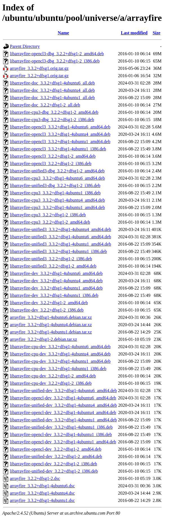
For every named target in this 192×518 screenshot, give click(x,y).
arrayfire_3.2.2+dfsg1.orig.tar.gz (39, 75)
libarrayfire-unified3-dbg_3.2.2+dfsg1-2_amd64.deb (57, 170)
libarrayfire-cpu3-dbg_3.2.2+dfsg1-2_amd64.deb (54, 112)
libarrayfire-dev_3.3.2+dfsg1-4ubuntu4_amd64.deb (56, 280)
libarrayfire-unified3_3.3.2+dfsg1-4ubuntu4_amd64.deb (60, 229)
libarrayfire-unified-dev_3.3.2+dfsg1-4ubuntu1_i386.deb (61, 427)
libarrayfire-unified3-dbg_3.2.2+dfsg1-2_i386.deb (55, 185)
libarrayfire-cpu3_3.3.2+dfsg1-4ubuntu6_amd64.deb (57, 178)
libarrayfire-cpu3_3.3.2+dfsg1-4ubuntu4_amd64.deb (57, 200)
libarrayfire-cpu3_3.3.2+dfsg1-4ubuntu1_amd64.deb (57, 207)
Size (156, 32)
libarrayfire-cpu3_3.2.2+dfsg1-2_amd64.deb (50, 222)
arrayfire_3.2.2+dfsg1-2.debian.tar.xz (43, 339)
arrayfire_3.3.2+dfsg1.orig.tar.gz (39, 68)
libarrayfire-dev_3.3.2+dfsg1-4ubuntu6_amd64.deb (56, 273)
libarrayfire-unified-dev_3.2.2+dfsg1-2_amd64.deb (56, 456)
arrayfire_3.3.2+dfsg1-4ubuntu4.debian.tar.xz (51, 324)
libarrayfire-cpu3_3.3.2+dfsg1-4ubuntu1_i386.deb (55, 192)
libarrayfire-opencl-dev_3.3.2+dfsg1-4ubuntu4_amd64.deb (63, 412)
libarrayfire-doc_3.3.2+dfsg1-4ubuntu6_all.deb (52, 83)
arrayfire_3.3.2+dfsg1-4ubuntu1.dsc (42, 500)
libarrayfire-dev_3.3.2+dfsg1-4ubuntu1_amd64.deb (56, 288)
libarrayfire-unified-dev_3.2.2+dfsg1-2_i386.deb (54, 471)
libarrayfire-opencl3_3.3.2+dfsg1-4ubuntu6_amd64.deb (60, 127)
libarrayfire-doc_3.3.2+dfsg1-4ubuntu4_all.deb (52, 90)
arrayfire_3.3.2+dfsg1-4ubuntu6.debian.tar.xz (51, 317)
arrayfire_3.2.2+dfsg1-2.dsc (35, 478)
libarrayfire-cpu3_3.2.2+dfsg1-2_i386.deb (48, 214)
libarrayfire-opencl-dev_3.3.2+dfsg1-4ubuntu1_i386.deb (61, 434)
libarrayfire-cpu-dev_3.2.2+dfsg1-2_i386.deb (50, 383)
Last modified (134, 32)
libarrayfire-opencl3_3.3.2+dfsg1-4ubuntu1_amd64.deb (60, 141)
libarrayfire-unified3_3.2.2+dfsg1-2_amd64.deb (53, 266)
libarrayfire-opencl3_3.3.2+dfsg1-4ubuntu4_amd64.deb (60, 134)
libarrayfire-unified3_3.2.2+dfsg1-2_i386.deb (51, 258)
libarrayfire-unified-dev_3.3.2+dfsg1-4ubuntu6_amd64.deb (63, 390)
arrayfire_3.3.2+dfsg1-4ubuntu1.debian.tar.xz (51, 332)
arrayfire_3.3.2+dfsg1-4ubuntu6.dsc (42, 485)
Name (63, 32)
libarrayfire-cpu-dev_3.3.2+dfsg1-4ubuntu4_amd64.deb (60, 354)
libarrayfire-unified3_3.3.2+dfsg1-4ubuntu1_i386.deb (58, 251)
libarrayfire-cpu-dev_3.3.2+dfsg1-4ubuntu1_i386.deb (58, 368)
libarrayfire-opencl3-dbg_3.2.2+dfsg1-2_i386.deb (55, 61)
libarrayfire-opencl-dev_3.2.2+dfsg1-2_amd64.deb (55, 449)
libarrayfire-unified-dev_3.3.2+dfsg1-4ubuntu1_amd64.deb (63, 419)
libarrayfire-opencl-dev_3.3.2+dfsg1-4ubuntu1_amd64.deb (63, 441)
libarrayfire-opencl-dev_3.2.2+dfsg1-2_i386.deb (53, 463)
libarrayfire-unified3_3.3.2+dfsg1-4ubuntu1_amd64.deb (60, 244)
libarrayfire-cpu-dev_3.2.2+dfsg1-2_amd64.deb (53, 376)
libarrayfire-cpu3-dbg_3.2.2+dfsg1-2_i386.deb (52, 119)
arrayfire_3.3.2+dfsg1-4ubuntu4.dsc (42, 493)
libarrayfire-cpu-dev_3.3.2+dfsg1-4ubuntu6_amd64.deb (60, 346)
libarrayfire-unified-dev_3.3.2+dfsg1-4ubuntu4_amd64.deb (63, 405)
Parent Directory (25, 46)
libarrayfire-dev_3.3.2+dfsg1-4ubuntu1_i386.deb (54, 295)
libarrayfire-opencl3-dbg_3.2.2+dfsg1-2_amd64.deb (57, 53)
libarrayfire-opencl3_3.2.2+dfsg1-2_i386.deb (50, 163)
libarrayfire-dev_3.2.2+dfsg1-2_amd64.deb (49, 302)
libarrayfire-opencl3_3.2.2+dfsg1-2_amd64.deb (52, 156)
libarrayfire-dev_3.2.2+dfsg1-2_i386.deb (47, 310)
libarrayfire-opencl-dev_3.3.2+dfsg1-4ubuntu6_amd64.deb (63, 397)
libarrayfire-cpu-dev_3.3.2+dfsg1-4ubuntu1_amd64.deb (60, 361)
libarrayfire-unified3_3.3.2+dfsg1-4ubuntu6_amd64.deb (60, 236)
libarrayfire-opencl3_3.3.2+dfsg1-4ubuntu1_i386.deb (58, 148)
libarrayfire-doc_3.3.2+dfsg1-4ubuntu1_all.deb (52, 97)
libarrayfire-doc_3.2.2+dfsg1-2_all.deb (45, 105)
